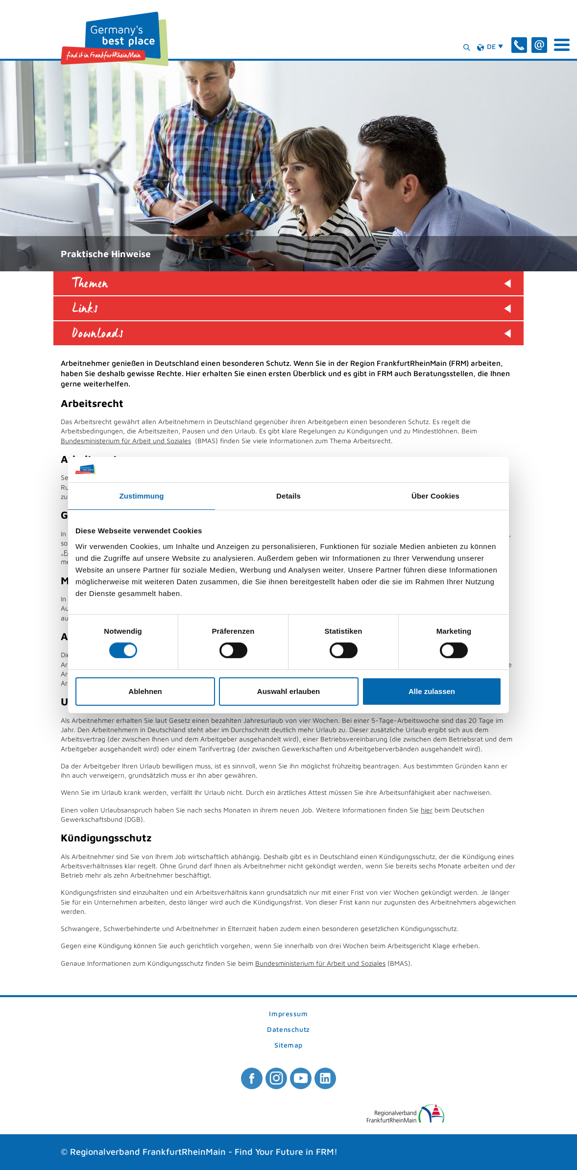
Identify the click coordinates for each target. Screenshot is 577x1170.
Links (85, 308)
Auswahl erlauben (288, 691)
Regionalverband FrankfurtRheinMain (148, 1151)
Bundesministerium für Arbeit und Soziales (126, 440)
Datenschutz (288, 1029)
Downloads (98, 333)
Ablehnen (145, 691)
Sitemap (288, 1045)
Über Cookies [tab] (435, 496)
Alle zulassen (432, 691)
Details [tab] (288, 496)
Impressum (288, 1014)
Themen (90, 283)
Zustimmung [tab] (142, 496)
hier (427, 810)
